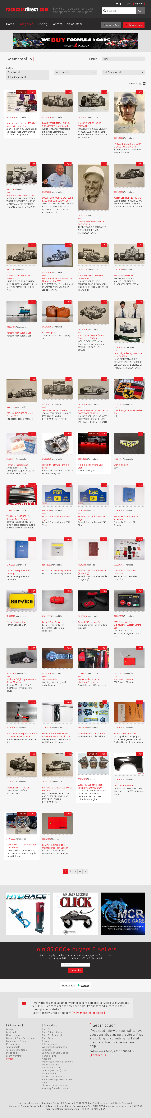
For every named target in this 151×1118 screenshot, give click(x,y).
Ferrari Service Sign (16, 622)
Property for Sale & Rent (55, 1088)
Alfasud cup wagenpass (125, 733)
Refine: (10, 68)
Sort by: (93, 59)
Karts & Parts (49, 1056)
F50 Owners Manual (123, 679)
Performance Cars (51, 1067)
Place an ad (133, 24)
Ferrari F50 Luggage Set (89, 622)
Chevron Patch (121, 465)
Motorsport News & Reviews (57, 1061)
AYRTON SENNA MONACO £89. (20, 195)
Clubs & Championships (54, 1085)
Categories (26, 24)
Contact (57, 24)
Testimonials (13, 1047)
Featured (11, 1032)
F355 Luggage (48, 332)
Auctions (46, 1058)
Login (127, 3)
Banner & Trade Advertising (20, 1038)
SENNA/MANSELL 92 (123, 275)
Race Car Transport (52, 1035)
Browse (10, 1029)
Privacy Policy (13, 1044)
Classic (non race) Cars (54, 1070)
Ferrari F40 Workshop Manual (57, 570)
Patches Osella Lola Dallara (91, 733)
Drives (45, 1041)
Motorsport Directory (53, 1076)
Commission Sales (16, 1041)
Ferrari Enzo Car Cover (53, 622)
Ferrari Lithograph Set (17, 465)
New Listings (13, 1035)
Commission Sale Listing (55, 1053)
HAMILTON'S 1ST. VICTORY (18, 788)
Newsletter (74, 24)
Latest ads (111, 24)
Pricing (42, 24)
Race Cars (47, 1029)
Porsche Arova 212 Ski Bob (18, 333)
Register (138, 3)
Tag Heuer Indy (49, 679)
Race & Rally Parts (52, 1032)
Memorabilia (49, 1073)
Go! (140, 10)
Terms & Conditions (16, 1050)
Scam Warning (13, 1056)
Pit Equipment (49, 1044)
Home (10, 24)
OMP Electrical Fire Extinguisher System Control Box (128, 625)
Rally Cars (47, 1038)
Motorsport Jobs (50, 1064)
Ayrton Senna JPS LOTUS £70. (128, 198)
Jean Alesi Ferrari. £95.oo (54, 410)
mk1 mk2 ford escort (123, 785)
